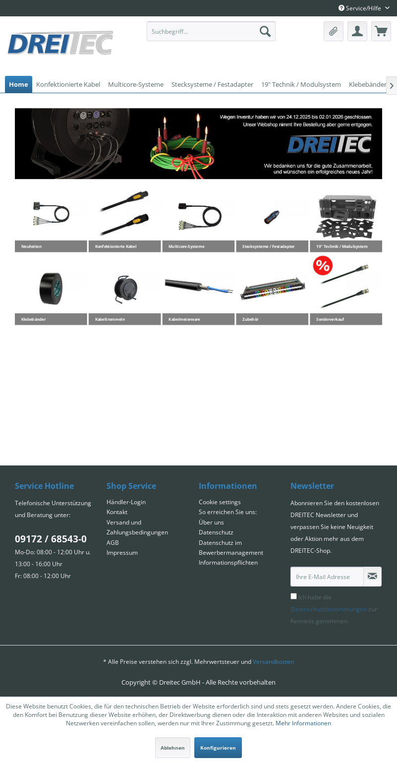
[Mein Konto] (357, 31)
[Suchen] (265, 31)
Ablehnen (173, 747)
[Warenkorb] (381, 31)
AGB (113, 542)
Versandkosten (273, 661)
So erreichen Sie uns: (228, 512)
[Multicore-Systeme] (136, 84)
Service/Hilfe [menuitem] (361, 8)
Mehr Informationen (303, 723)
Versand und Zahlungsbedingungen (137, 527)
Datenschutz (216, 532)
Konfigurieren (218, 747)
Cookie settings (220, 502)
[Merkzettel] (333, 31)
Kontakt (117, 512)
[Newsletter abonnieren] (372, 577)
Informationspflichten (228, 562)
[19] (301, 84)
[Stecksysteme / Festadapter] (212, 84)
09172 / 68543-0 (51, 538)
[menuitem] (211, 31)
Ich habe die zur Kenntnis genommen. (333, 609)
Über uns (211, 522)
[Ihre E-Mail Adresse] (327, 577)
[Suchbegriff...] (211, 31)
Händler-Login (126, 502)
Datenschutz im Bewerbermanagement (231, 547)
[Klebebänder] (368, 84)
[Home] (18, 84)
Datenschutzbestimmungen (328, 609)
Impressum (122, 552)
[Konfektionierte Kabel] (68, 84)
